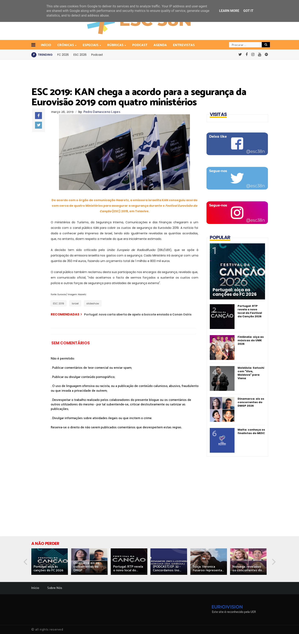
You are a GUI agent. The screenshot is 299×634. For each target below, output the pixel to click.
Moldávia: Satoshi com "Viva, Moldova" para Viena (251, 373)
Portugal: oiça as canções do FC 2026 (235, 292)
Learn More (229, 11)
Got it (248, 11)
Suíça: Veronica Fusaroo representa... (208, 568)
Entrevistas (184, 45)
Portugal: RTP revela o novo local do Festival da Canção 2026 (250, 311)
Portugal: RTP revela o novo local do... (128, 568)
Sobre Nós (54, 588)
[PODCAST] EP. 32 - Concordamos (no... (167, 568)
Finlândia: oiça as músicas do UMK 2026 (251, 340)
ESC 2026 (80, 55)
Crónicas (65, 45)
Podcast (139, 45)
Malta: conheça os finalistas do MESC (251, 431)
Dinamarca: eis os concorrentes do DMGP (86, 566)
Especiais (91, 45)
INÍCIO (46, 45)
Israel (75, 303)
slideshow (92, 303)
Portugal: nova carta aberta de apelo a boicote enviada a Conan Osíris (138, 314)
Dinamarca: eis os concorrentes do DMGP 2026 (251, 402)
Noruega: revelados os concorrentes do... (248, 568)
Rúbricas (115, 45)
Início (35, 588)
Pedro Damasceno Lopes (101, 112)
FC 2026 (63, 55)
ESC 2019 (58, 303)
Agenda (160, 45)
